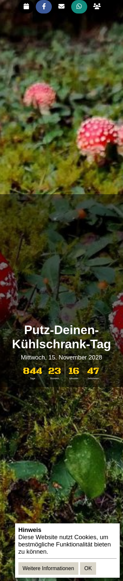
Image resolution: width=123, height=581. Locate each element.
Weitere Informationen (48, 568)
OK (88, 568)
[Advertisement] (61, 259)
